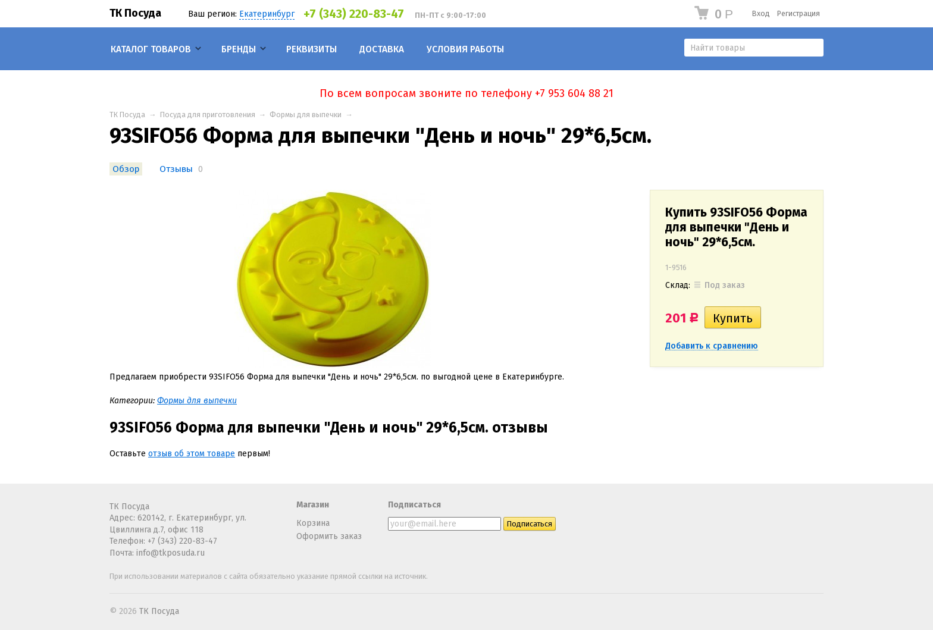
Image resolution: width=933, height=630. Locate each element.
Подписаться (414, 505)
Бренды (238, 49)
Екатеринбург (267, 14)
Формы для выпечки (306, 114)
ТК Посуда (135, 13)
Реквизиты (311, 49)
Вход (761, 13)
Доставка (381, 49)
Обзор (125, 169)
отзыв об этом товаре (191, 454)
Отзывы (176, 169)
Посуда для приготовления (207, 114)
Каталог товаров (151, 49)
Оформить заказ (329, 536)
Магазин (312, 505)
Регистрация (798, 13)
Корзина (313, 523)
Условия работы (465, 49)
